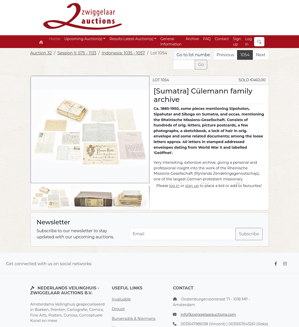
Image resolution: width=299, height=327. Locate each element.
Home (54, 39)
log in (174, 185)
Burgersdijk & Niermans (133, 318)
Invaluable (121, 299)
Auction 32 (41, 53)
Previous (225, 54)
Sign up (237, 41)
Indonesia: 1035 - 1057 (123, 53)
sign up (192, 185)
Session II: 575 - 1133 (76, 53)
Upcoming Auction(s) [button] (83, 39)
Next (260, 54)
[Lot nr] (184, 64)
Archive (192, 39)
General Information (170, 41)
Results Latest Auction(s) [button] (131, 39)
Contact (222, 39)
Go (201, 64)
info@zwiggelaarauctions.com (208, 314)
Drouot (118, 309)
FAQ (207, 39)
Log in (248, 41)
